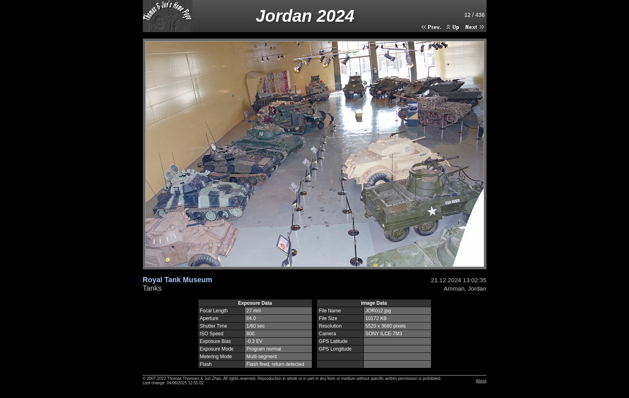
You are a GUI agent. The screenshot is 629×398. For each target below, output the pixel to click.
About (481, 381)
